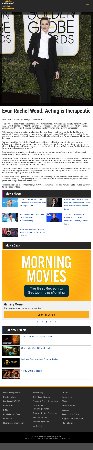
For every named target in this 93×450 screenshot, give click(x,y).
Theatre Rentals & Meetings (46, 413)
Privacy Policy (28, 438)
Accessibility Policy (70, 414)
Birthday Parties (40, 417)
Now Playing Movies (12, 392)
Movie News (13, 194)
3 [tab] (46, 321)
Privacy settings (52, 438)
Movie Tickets (9, 397)
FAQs (64, 401)
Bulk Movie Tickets (41, 397)
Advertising (38, 392)
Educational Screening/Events (41, 407)
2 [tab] (42, 321)
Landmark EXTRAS (11, 401)
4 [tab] (50, 321)
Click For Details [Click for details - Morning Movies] (46, 314)
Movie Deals (13, 245)
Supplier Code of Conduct (73, 418)
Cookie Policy (40, 438)
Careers (65, 410)
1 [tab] (37, 321)
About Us (66, 392)
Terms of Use (65, 438)
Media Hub (37, 426)
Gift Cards (8, 405)
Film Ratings (67, 423)
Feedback (7, 418)
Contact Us (67, 397)
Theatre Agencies (41, 421)
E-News (6, 410)
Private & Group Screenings (45, 401)
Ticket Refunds (69, 405)
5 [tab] (55, 321)
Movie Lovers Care (11, 414)
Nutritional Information (13, 423)
